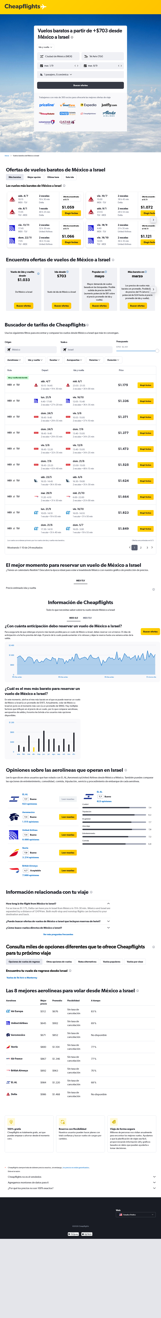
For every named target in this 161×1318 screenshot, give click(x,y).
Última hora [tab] (53, 177)
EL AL (25, 794)
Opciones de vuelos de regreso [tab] (24, 961)
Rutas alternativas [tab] (87, 961)
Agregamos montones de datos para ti (82, 1182)
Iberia (25, 848)
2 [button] (141, 547)
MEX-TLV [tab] (80, 580)
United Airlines (29, 830)
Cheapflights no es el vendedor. (82, 1177)
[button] (57, 65)
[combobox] (45, 47)
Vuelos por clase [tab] (135, 961)
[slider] (157, 351)
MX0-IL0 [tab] (73, 618)
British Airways (30, 865)
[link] (23, 306)
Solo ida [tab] (70, 177)
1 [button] (134, 547)
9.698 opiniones (30, 839)
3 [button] (147, 547)
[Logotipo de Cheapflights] (22, 6)
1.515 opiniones (30, 821)
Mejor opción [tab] (34, 177)
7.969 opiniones (30, 875)
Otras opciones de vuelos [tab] (59, 961)
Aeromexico (28, 812)
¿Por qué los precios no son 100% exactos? (82, 1188)
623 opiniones (29, 804)
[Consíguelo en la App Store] (86, 1234)
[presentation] (72, 37)
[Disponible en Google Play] (73, 1234)
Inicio (7, 156)
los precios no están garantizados (76, 1167)
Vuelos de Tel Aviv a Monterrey (22, 977)
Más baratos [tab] (15, 177)
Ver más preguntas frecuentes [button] (58, 934)
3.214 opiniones (30, 857)
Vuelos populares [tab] (111, 961)
